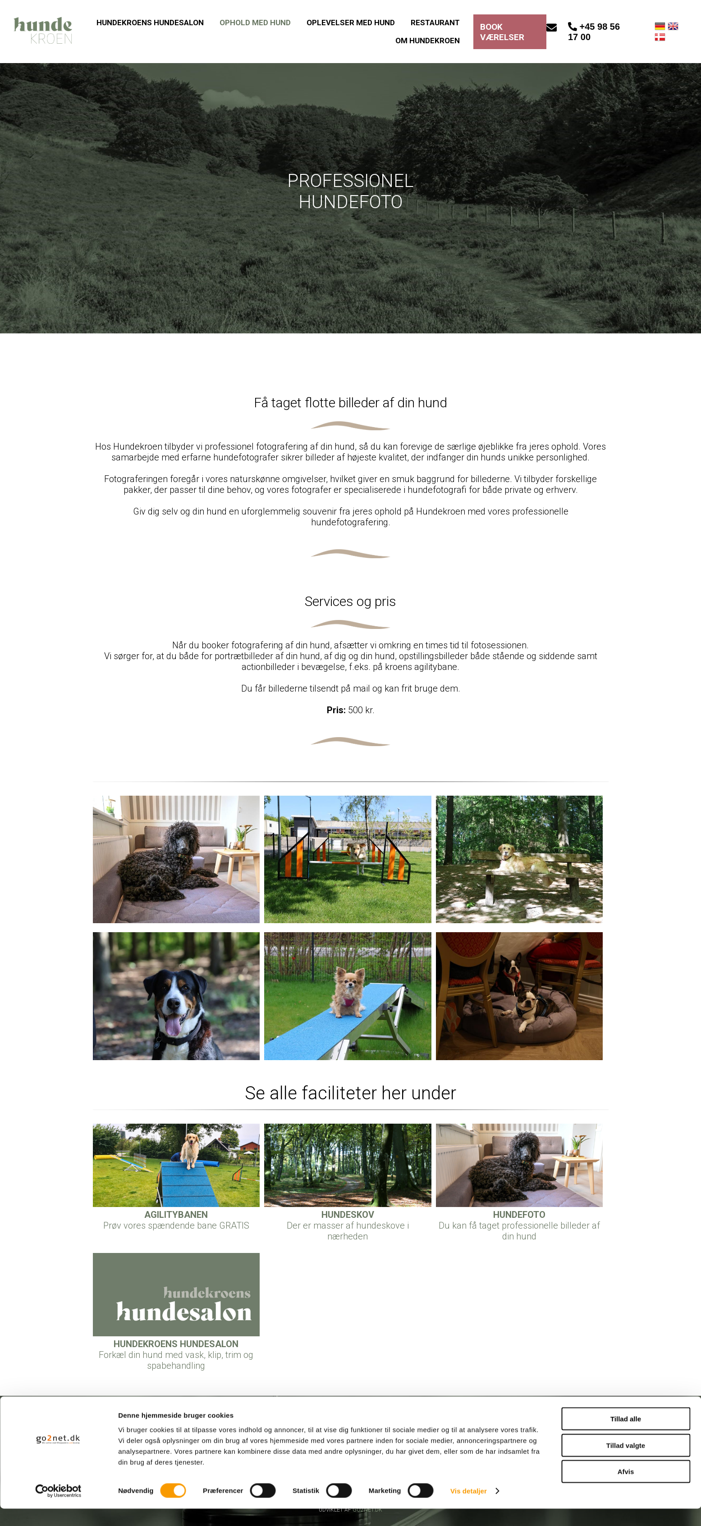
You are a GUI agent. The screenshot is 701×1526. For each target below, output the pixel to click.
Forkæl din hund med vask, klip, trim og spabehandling (176, 1355)
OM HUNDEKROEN (427, 40)
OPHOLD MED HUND (255, 22)
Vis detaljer (468, 1508)
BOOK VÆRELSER (502, 32)
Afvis (626, 1489)
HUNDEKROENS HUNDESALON (150, 22)
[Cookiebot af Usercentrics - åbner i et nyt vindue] (58, 1508)
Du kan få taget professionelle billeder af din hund (519, 1225)
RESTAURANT (435, 22)
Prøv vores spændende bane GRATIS (176, 1220)
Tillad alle (625, 1436)
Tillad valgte (625, 1463)
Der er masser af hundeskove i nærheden (348, 1225)
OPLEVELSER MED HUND (351, 22)
